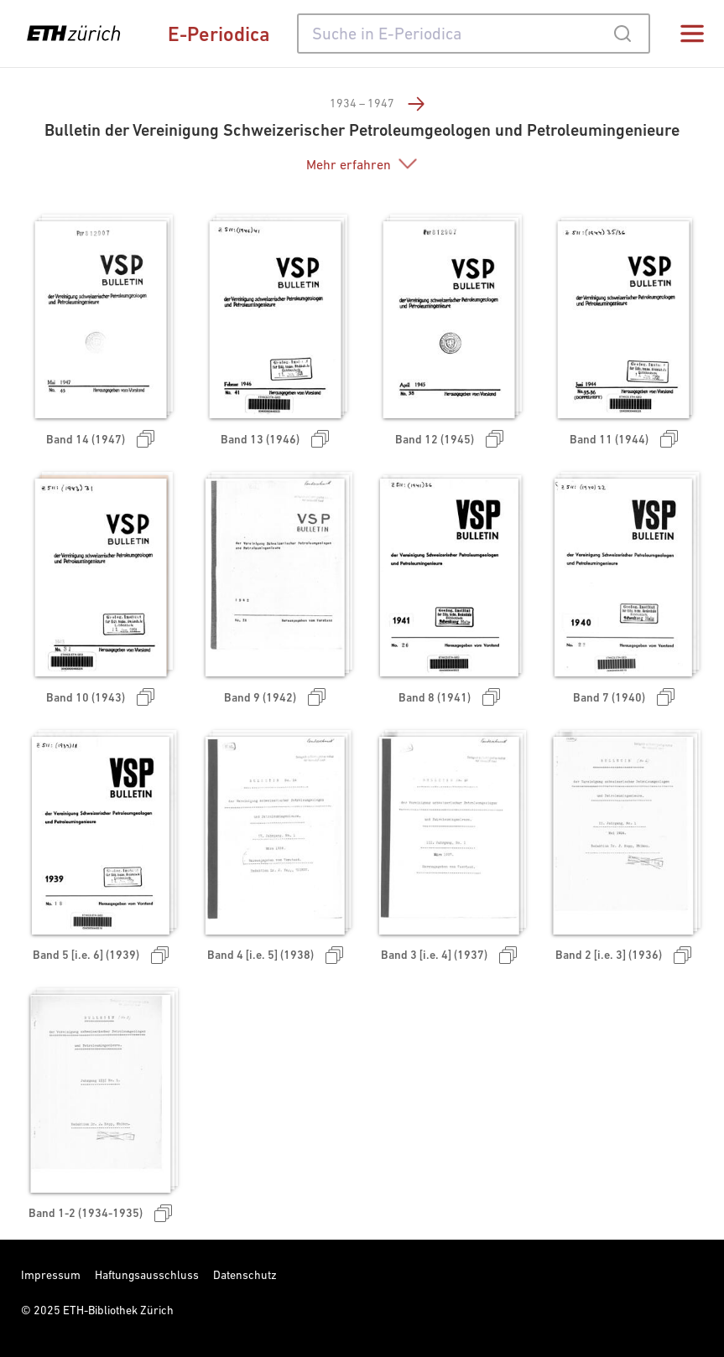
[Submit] (622, 33)
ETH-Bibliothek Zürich (118, 1310)
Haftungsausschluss (147, 1275)
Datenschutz (245, 1275)
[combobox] (473, 33)
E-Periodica (219, 34)
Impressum (51, 1275)
